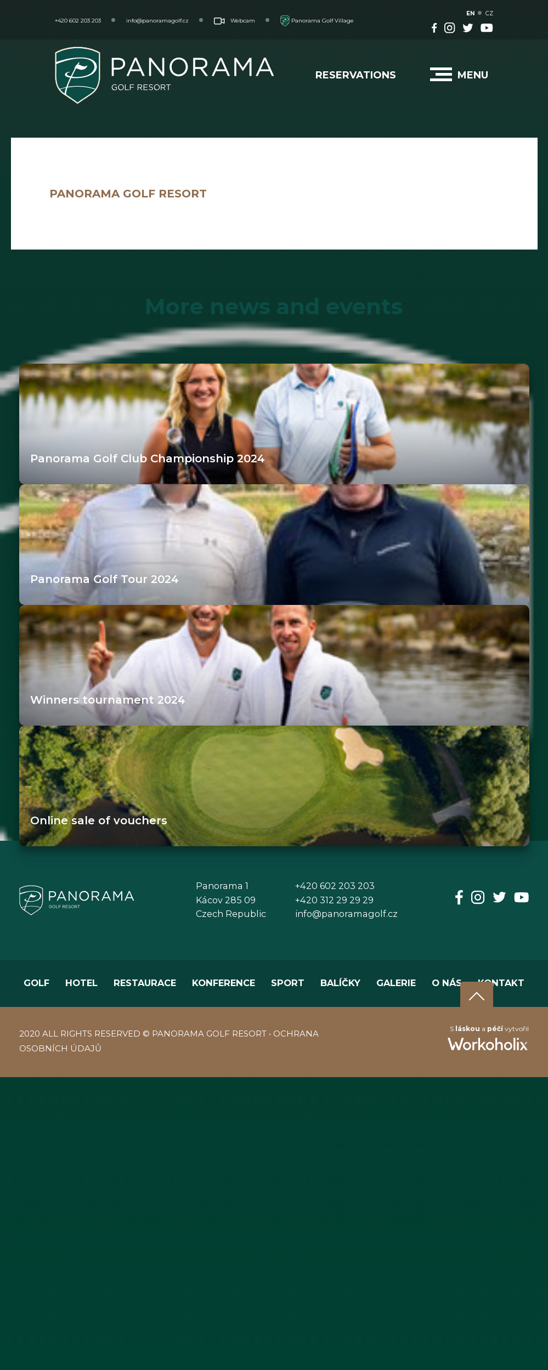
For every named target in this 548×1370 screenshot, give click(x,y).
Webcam (234, 20)
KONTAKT (501, 982)
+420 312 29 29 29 (334, 900)
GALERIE (396, 982)
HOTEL (81, 982)
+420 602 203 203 (78, 20)
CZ (489, 13)
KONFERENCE (223, 982)
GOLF (36, 982)
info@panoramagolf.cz (157, 20)
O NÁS (447, 982)
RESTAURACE (145, 982)
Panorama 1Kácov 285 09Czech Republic (231, 900)
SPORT (287, 982)
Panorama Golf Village (317, 20)
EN (470, 13)
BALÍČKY (340, 982)
